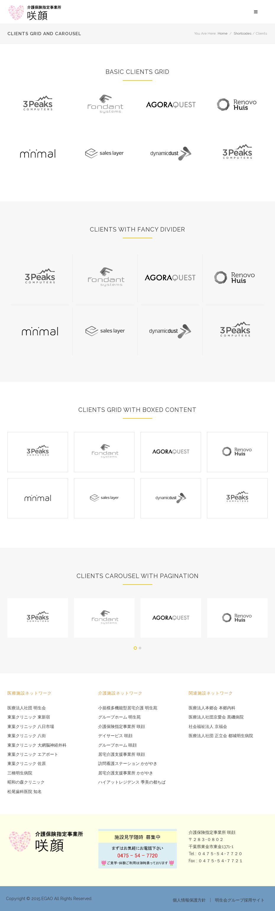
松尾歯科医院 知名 (24, 791)
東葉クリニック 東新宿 (28, 717)
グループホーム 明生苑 (119, 717)
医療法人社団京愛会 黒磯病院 (216, 717)
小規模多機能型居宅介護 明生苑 (127, 708)
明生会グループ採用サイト (240, 900)
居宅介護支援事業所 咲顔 (121, 754)
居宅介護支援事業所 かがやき (125, 773)
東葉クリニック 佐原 (26, 763)
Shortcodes (242, 33)
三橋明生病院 (19, 773)
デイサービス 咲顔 (115, 736)
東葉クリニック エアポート (32, 754)
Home (222, 33)
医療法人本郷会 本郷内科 (212, 708)
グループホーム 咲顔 (117, 745)
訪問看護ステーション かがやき (127, 763)
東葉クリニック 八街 (26, 736)
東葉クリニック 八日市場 (30, 726)
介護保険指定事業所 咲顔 (121, 726)
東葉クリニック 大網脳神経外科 (37, 745)
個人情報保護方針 (189, 900)
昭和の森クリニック (26, 782)
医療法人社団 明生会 (26, 708)
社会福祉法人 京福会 (208, 726)
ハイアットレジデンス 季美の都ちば (132, 782)
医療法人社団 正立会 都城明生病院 (221, 736)
